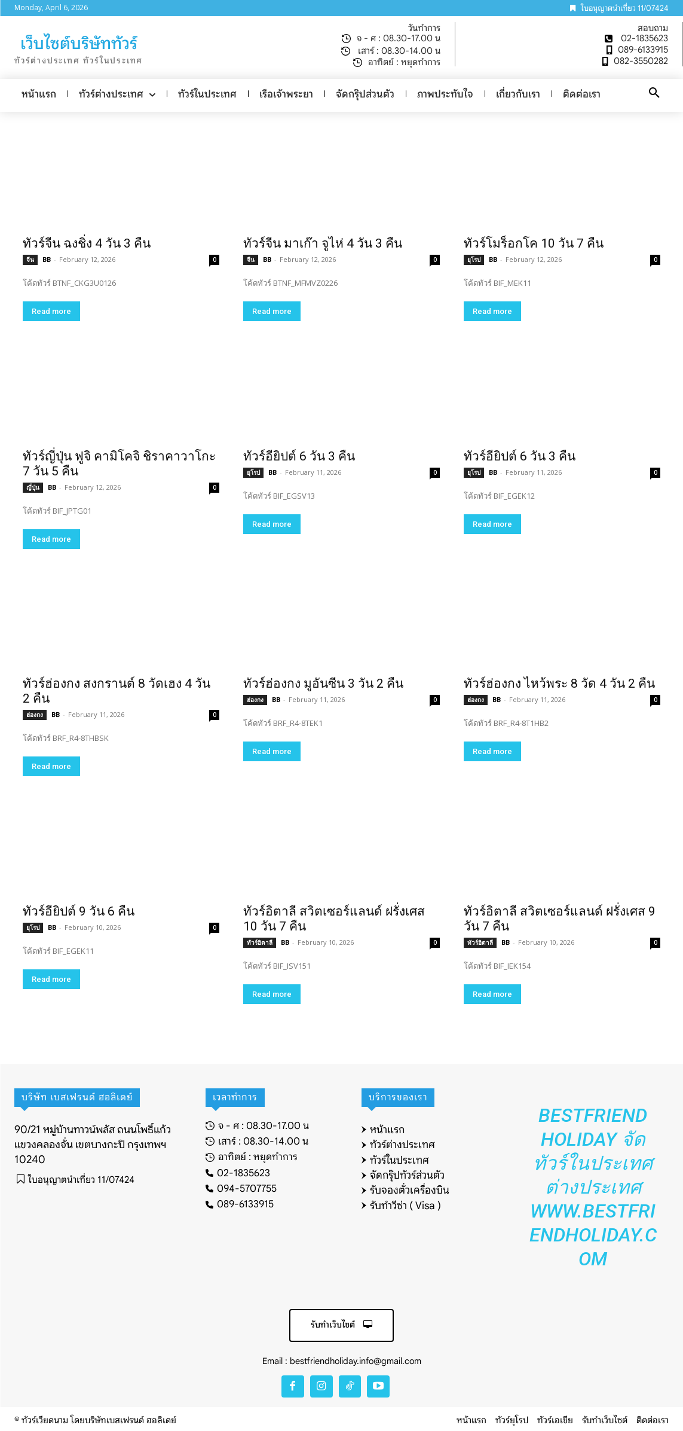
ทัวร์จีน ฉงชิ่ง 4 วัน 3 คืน (87, 243)
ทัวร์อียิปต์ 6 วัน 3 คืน (299, 456)
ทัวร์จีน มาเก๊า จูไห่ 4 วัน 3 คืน (322, 243)
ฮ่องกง (34, 714)
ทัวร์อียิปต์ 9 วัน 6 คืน (78, 911)
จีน (30, 259)
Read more (51, 311)
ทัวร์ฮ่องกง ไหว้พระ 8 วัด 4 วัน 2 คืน (559, 683)
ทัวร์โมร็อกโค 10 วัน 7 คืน (534, 243)
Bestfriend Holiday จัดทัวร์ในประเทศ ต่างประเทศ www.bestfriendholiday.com (593, 1187)
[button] (654, 93)
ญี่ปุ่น (32, 487)
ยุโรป (473, 259)
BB (46, 259)
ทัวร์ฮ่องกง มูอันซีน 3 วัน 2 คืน (323, 683)
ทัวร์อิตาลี (259, 942)
